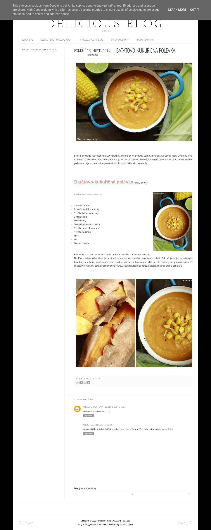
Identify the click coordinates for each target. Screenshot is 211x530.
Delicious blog (105, 24)
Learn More (177, 9)
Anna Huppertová (93, 407)
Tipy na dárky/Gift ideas (91, 40)
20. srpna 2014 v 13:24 (101, 425)
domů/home (27, 40)
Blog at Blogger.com (87, 524)
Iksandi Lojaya (126, 524)
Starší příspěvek (188, 494)
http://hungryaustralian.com (92, 194)
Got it (194, 9)
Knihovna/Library (120, 40)
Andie (86, 425)
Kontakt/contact (145, 40)
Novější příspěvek (76, 494)
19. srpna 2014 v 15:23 (115, 407)
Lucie (89, 378)
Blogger (52, 49)
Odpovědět (88, 416)
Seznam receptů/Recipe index (56, 40)
